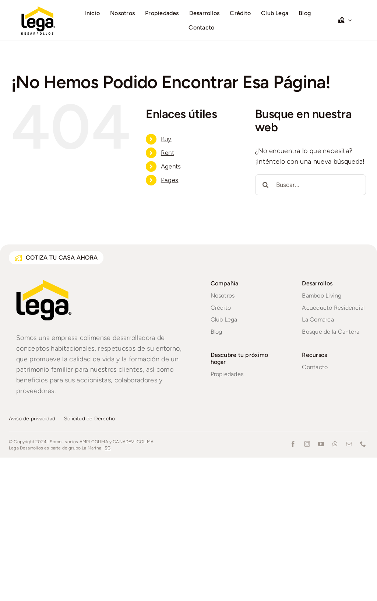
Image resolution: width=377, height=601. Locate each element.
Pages (170, 180)
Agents (171, 166)
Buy (166, 139)
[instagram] (307, 444)
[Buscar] (265, 184)
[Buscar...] (310, 184)
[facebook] (293, 444)
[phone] (363, 444)
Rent (167, 152)
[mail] (349, 444)
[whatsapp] (335, 444)
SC (107, 448)
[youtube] (321, 444)
